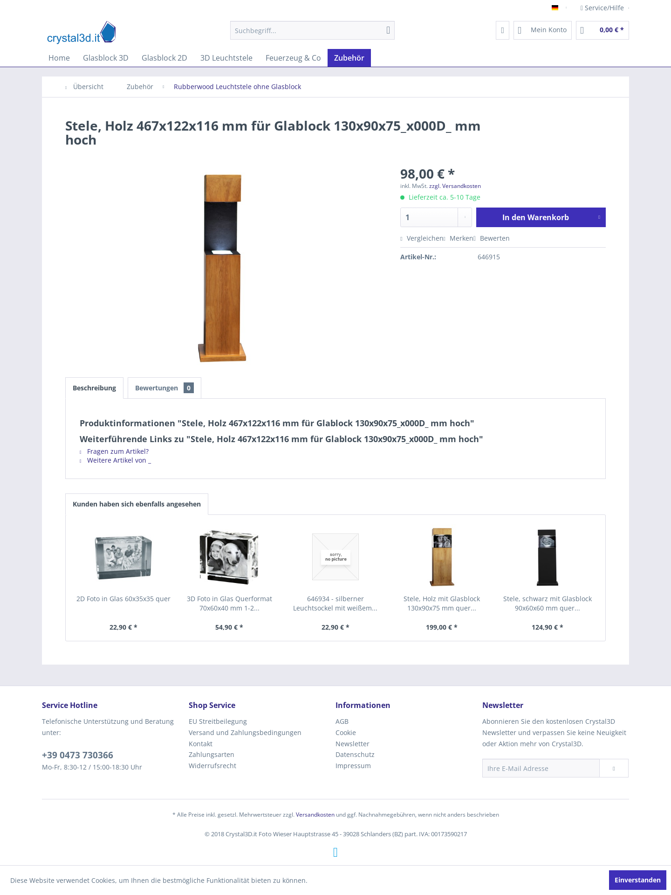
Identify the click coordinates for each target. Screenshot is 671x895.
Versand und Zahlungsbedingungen (245, 732)
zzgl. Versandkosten (455, 186)
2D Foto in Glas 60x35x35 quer (123, 598)
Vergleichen (421, 238)
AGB (342, 721)
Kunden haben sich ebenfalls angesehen (137, 504)
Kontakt (200, 743)
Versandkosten (315, 815)
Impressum (353, 765)
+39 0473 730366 (77, 755)
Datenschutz (355, 754)
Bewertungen (164, 387)
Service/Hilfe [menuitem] (603, 7)
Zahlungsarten (211, 754)
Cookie (346, 732)
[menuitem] (312, 30)
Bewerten (491, 238)
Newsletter (353, 743)
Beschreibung (94, 387)
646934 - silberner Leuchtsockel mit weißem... (335, 603)
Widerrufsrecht (212, 765)
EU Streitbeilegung (218, 721)
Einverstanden (638, 879)
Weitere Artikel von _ (115, 460)
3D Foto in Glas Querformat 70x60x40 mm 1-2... (229, 603)
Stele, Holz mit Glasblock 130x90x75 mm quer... (442, 603)
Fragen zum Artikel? (114, 451)
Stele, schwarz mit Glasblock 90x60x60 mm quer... (547, 603)
